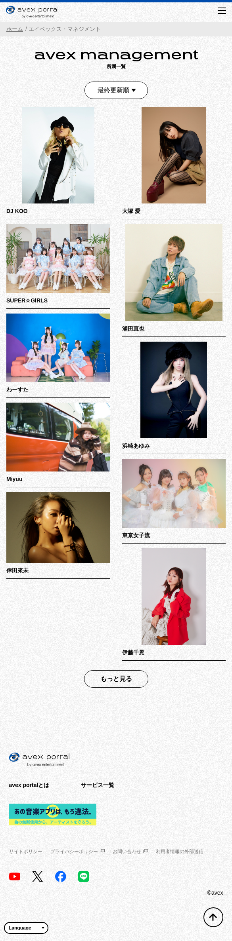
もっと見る (116, 678)
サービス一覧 (97, 785)
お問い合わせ (130, 851)
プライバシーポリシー (77, 851)
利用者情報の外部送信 (179, 851)
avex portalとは (29, 785)
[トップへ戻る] (213, 917)
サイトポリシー (25, 851)
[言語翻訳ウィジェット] (26, 928)
